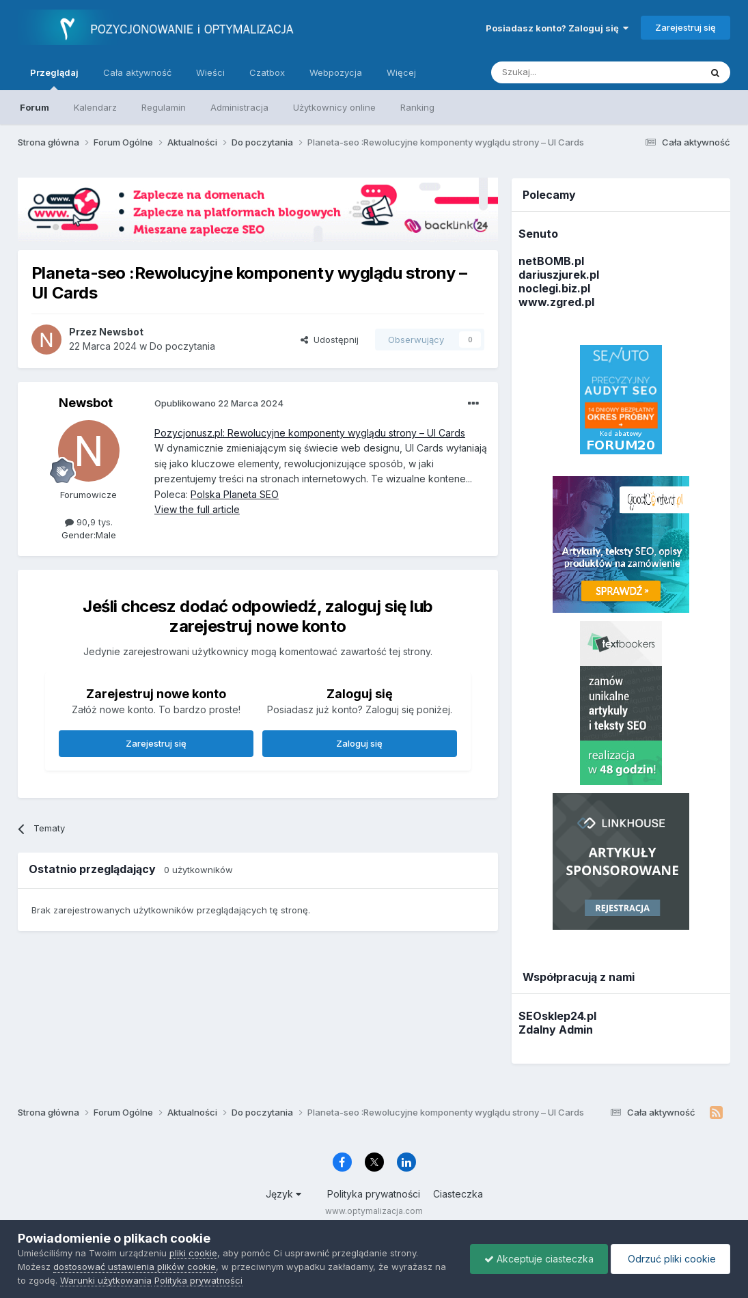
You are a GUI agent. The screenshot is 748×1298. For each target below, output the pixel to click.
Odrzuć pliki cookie (670, 1259)
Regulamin (163, 107)
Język (283, 1194)
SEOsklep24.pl (557, 1016)
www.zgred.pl (556, 302)
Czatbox (267, 72)
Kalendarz (95, 107)
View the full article (197, 509)
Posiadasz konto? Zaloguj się (557, 28)
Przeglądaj (54, 78)
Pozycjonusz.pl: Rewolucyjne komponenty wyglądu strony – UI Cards (309, 433)
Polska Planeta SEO (235, 494)
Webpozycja (335, 72)
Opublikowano (218, 403)
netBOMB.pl (551, 261)
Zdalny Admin (555, 1029)
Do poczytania (182, 346)
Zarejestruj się (685, 27)
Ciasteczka (458, 1194)
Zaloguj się (359, 743)
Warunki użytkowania (106, 1280)
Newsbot (86, 403)
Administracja (239, 107)
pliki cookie (193, 1252)
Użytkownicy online (334, 107)
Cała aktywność (137, 72)
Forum (34, 107)
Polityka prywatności (373, 1194)
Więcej (401, 72)
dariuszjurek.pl (558, 274)
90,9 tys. (89, 521)
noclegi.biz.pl (554, 288)
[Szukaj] (562, 72)
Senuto (538, 233)
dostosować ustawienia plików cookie (134, 1266)
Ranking (417, 107)
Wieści (210, 72)
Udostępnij (330, 339)
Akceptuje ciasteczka (539, 1259)
